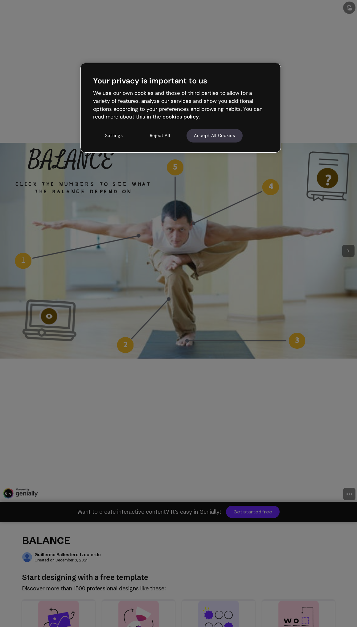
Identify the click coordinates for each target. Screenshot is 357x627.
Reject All (160, 135)
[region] (180, 108)
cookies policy (180, 116)
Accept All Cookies (214, 135)
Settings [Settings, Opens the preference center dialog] (114, 135)
